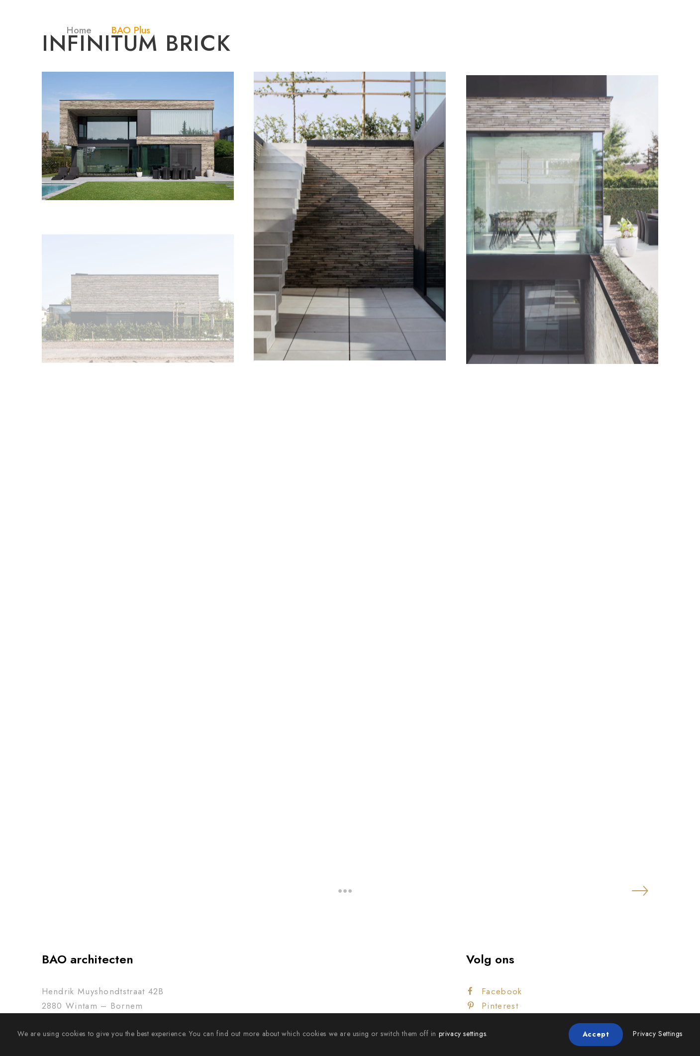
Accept (596, 1034)
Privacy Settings (658, 1034)
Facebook (495, 991)
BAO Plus (130, 30)
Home (79, 30)
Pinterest (493, 1006)
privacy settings (463, 1034)
